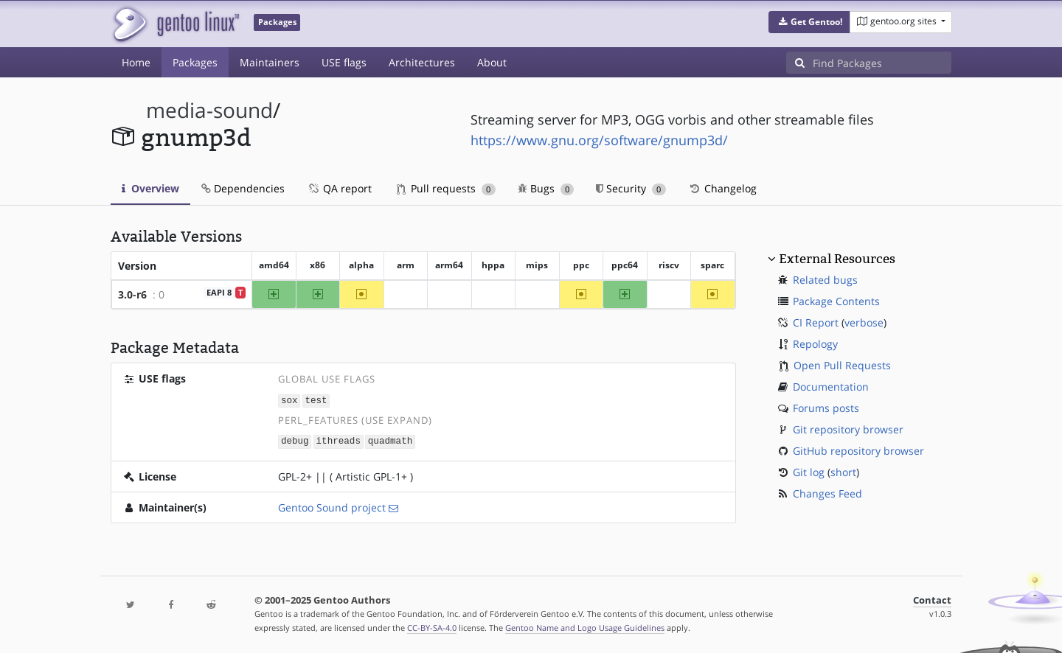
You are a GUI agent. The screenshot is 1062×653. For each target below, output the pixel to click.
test (316, 400)
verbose (864, 322)
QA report (339, 188)
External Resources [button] (837, 258)
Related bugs (825, 280)
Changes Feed (827, 493)
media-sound (209, 110)
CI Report (816, 322)
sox (289, 400)
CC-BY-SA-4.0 (432, 626)
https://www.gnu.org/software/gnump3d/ (599, 140)
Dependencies (243, 188)
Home (136, 62)
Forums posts (826, 408)
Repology (815, 344)
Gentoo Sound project (332, 506)
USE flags (344, 62)
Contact (932, 599)
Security (631, 188)
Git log (809, 472)
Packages (195, 62)
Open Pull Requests (842, 365)
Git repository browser (848, 429)
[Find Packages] (882, 63)
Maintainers (269, 62)
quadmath (390, 440)
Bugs (546, 188)
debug (295, 440)
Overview (150, 188)
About (492, 62)
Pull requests (446, 188)
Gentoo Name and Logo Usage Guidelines (584, 626)
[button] (809, 22)
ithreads (338, 440)
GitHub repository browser (858, 451)
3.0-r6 (132, 294)
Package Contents (836, 301)
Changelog (722, 188)
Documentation (831, 387)
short (843, 472)
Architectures (422, 62)
